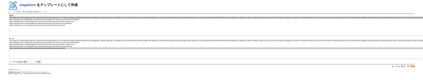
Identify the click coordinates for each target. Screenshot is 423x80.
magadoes (28, 5)
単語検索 (29, 12)
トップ (11, 12)
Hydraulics (17, 69)
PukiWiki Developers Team (34, 72)
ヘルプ (43, 12)
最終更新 (36, 12)
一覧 (23, 12)
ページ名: (12, 62)
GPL (48, 72)
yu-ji (23, 73)
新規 (18, 12)
